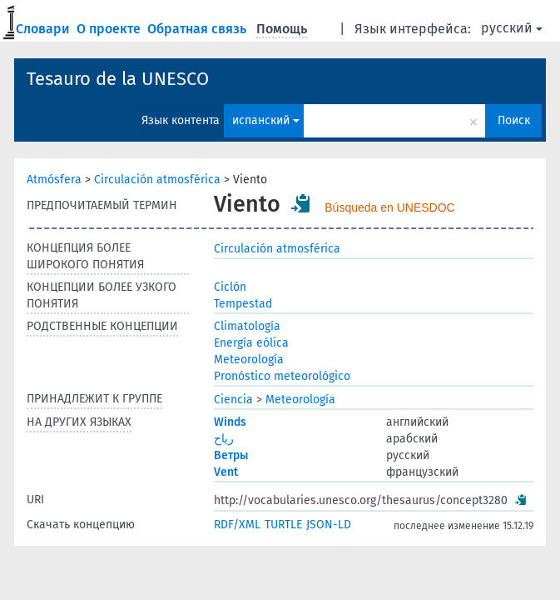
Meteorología (249, 359)
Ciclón (230, 287)
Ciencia (233, 399)
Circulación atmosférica (157, 179)
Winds (230, 422)
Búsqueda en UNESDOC (389, 207)
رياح (224, 439)
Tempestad (243, 304)
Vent (226, 472)
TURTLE (283, 525)
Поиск (514, 120)
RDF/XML (237, 525)
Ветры (231, 455)
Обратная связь (198, 29)
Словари (44, 29)
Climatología (247, 326)
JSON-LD (328, 525)
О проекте (110, 29)
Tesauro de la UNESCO (118, 79)
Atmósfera (54, 179)
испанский (266, 120)
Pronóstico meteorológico (282, 376)
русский (512, 28)
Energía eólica (251, 343)
